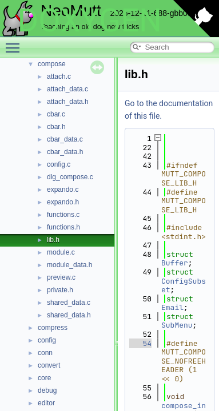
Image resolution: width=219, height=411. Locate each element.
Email (172, 307)
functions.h (63, 227)
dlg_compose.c (70, 177)
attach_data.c (67, 89)
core (44, 378)
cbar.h (56, 127)
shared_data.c (68, 303)
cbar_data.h (65, 152)
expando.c (62, 190)
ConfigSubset (183, 285)
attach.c (59, 76)
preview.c (61, 277)
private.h (60, 290)
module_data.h (69, 265)
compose (52, 64)
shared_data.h (69, 315)
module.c (61, 252)
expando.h (63, 202)
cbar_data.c (65, 139)
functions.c (63, 215)
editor (46, 403)
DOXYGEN (89, 20)
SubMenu (177, 325)
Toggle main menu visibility (15, 43)
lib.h (53, 240)
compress (52, 328)
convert (49, 365)
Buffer (174, 263)
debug (47, 390)
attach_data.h (68, 102)
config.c (58, 164)
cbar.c (56, 114)
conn (45, 353)
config (47, 340)
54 (140, 343)
